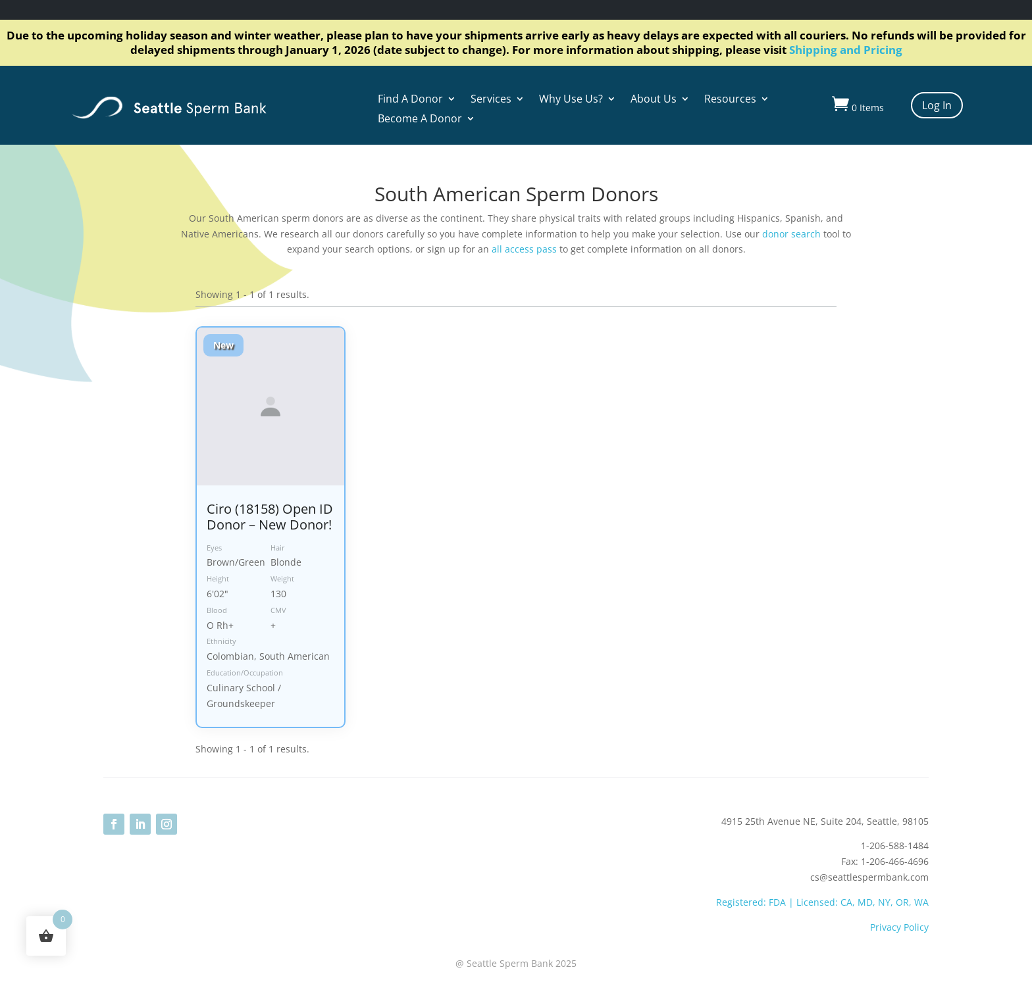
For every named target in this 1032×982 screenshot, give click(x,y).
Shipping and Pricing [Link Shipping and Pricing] (845, 49)
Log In (937, 105)
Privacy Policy (899, 927)
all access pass (524, 249)
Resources (730, 100)
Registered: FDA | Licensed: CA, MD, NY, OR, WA (822, 902)
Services (491, 100)
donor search (791, 234)
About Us (654, 100)
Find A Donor (410, 100)
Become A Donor (420, 120)
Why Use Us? (571, 100)
